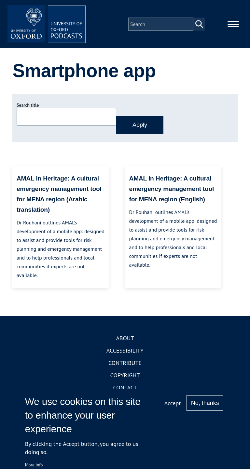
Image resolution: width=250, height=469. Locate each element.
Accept (172, 403)
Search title (28, 105)
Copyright (125, 375)
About (125, 338)
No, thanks (205, 403)
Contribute (125, 363)
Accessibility (125, 350)
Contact (125, 387)
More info (34, 465)
